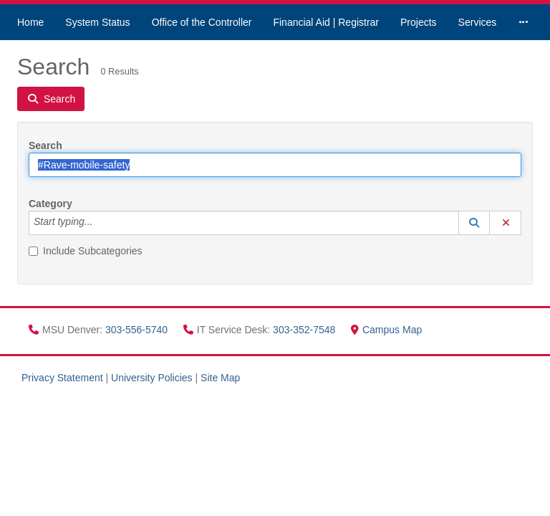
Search (45, 145)
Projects (418, 22)
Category (50, 203)
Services (477, 22)
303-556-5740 (137, 329)
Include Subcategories (86, 251)
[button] (474, 223)
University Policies (152, 377)
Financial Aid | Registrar (326, 22)
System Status (97, 22)
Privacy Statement (62, 377)
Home (30, 22)
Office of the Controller (202, 22)
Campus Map (386, 329)
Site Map (220, 377)
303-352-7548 (305, 329)
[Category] (100, 223)
